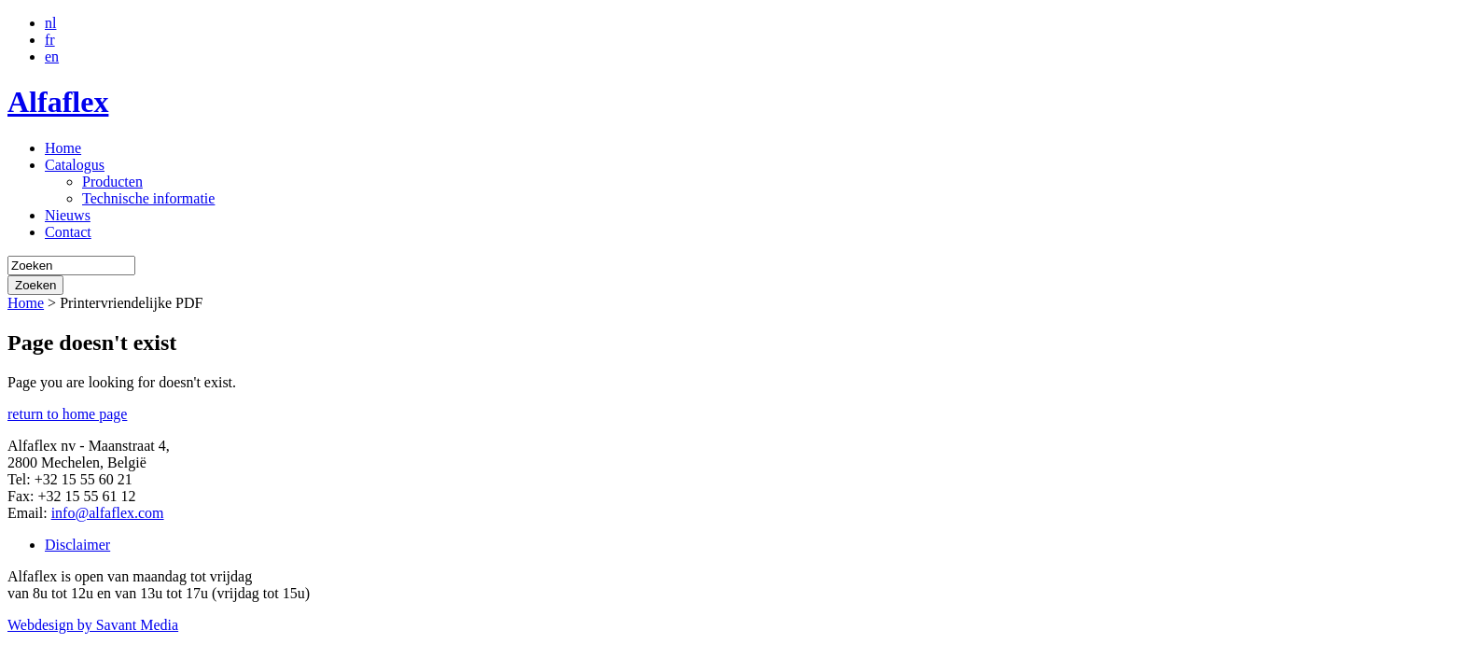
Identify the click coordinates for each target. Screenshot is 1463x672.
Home (63, 148)
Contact (68, 232)
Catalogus (74, 165)
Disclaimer (77, 545)
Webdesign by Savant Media (92, 625)
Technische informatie (148, 198)
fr (50, 40)
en (52, 56)
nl (50, 23)
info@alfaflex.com (107, 513)
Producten (112, 181)
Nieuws (68, 215)
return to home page (67, 414)
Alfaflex (57, 102)
